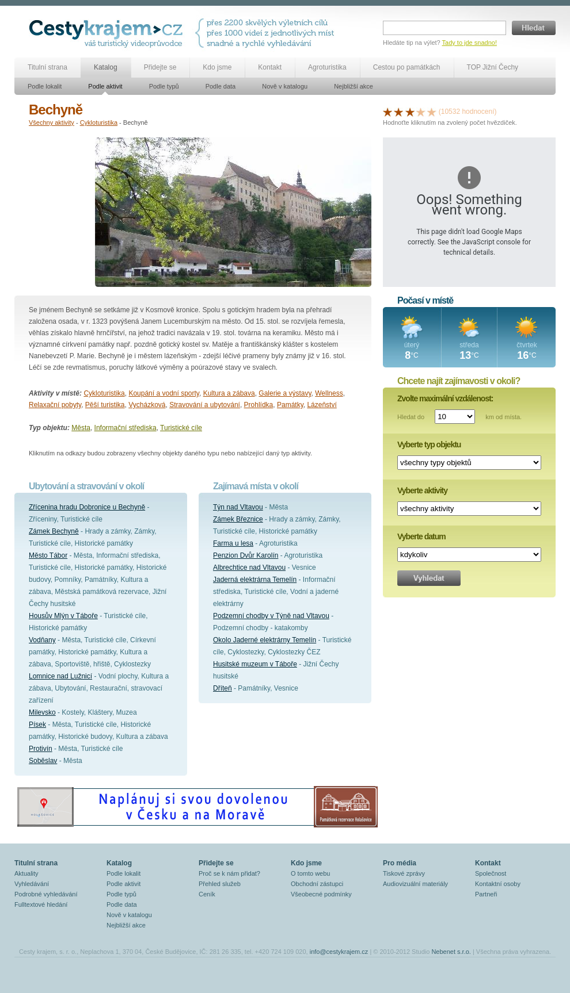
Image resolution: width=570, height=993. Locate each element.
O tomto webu (310, 873)
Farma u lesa (233, 543)
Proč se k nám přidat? (229, 873)
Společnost (490, 873)
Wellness (329, 393)
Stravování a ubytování (204, 405)
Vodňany (42, 640)
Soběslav (43, 761)
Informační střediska (125, 428)
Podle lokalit (45, 86)
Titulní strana (47, 67)
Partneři (486, 894)
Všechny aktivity (51, 122)
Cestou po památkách (406, 67)
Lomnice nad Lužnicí (60, 676)
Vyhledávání (31, 883)
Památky (290, 405)
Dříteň (222, 688)
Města (80, 428)
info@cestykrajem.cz (339, 951)
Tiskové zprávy (404, 873)
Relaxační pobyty (55, 405)
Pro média (399, 863)
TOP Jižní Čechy (493, 67)
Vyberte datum (421, 536)
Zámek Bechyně (54, 531)
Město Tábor (48, 555)
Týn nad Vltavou (238, 507)
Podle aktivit (105, 86)
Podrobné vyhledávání (45, 894)
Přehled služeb (220, 883)
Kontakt (270, 67)
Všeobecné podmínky (321, 894)
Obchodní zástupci (317, 883)
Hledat (534, 28)
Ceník (207, 894)
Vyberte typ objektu (429, 444)
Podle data (221, 86)
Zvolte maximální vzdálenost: (445, 398)
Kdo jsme (217, 67)
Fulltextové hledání (40, 904)
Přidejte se (160, 67)
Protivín (40, 749)
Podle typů (164, 86)
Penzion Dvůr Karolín (245, 555)
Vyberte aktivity (422, 490)
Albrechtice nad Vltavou (249, 567)
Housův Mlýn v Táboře (63, 616)
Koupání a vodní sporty (163, 393)
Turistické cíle (181, 428)
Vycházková (146, 405)
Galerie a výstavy (285, 393)
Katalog (105, 67)
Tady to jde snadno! (469, 42)
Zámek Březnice (238, 519)
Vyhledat (429, 578)
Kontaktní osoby (497, 883)
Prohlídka (258, 405)
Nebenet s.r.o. (451, 951)
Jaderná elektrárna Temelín (255, 580)
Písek (37, 724)
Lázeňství (321, 405)
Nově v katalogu (284, 86)
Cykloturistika (98, 122)
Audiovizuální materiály (415, 883)
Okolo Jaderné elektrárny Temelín (264, 640)
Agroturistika (327, 67)
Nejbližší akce (353, 86)
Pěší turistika (105, 405)
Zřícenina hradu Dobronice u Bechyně (87, 507)
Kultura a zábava (229, 393)
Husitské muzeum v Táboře (255, 664)
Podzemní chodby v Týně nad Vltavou (271, 616)
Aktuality (26, 873)
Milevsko (42, 712)
